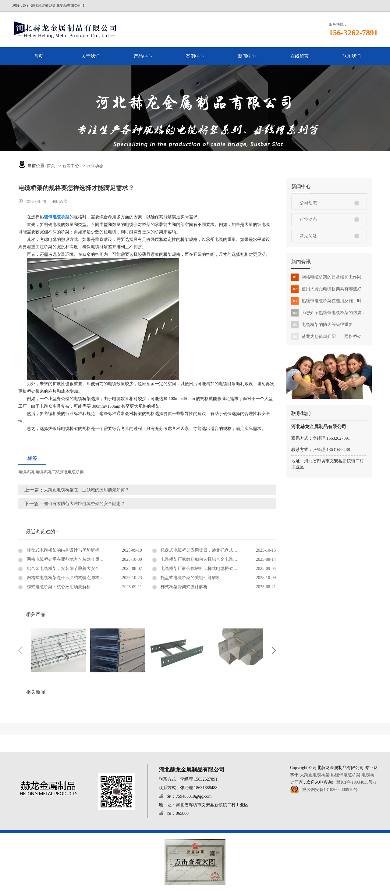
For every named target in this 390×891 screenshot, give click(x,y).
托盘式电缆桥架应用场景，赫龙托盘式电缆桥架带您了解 (214, 550)
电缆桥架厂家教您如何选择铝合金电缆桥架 (201, 559)
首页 (38, 56)
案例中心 (195, 56)
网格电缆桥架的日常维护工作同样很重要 (329, 277)
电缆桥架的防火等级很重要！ (324, 324)
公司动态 (308, 203)
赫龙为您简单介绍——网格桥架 (326, 336)
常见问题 (308, 236)
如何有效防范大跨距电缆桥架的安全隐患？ (84, 503)
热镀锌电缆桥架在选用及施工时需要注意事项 (329, 301)
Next (273, 650)
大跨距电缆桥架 (315, 775)
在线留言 (299, 56)
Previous (20, 650)
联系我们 (351, 56)
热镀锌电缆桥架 (345, 775)
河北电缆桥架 (72, 472)
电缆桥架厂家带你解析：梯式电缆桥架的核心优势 (207, 568)
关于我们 (90, 56)
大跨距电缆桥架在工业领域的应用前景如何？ (86, 490)
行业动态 (94, 165)
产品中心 (143, 56)
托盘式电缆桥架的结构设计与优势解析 (62, 550)
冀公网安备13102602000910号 (330, 789)
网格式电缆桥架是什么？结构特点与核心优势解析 (73, 577)
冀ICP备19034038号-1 (356, 782)
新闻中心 (247, 56)
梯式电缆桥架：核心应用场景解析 (58, 587)
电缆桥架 (26, 472)
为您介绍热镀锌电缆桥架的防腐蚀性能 (329, 313)
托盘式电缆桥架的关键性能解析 (190, 577)
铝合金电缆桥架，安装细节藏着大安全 (62, 568)
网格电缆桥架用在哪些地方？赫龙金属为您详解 (71, 559)
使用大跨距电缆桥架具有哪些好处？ (329, 289)
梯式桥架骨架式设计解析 (184, 587)
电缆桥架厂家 (47, 472)
